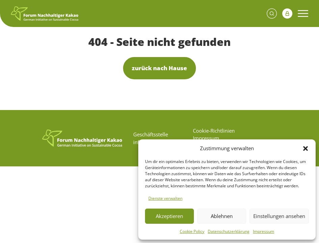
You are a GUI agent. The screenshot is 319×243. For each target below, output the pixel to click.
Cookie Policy (192, 231)
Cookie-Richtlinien (214, 130)
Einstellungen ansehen (279, 216)
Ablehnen (222, 216)
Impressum (263, 231)
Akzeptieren (169, 216)
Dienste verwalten (165, 198)
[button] (305, 148)
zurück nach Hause (159, 68)
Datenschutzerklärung (229, 231)
